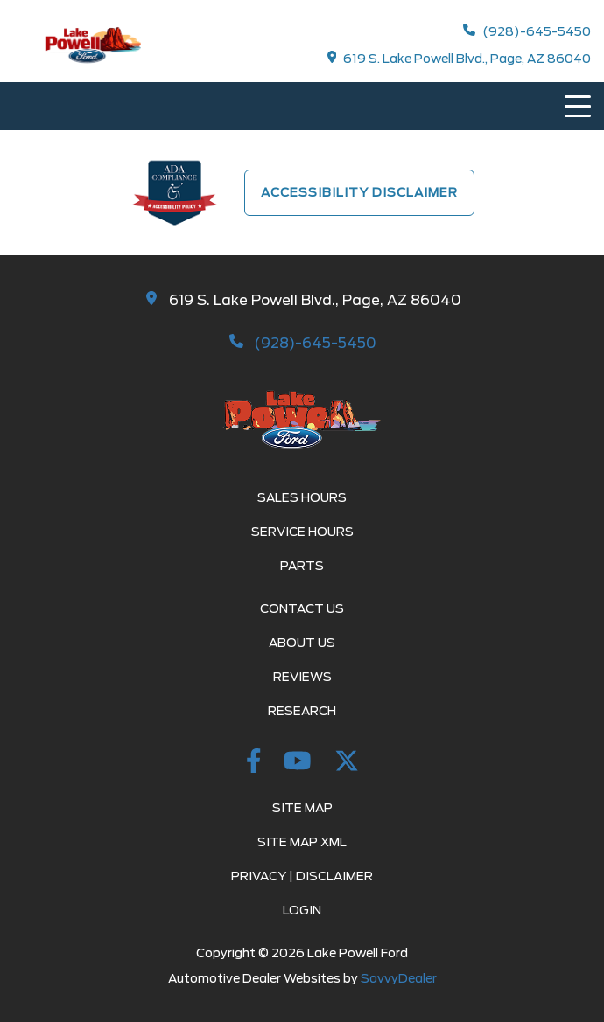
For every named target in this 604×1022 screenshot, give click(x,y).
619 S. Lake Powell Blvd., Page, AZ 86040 (459, 58)
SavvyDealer (399, 978)
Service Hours (302, 532)
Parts (302, 566)
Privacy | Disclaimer (302, 876)
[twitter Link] (346, 764)
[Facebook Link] (256, 764)
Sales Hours (302, 497)
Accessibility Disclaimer (359, 192)
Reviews (302, 677)
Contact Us (302, 608)
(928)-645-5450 (527, 31)
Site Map (302, 808)
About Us (302, 643)
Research (302, 711)
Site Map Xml (302, 842)
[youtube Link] (300, 764)
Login (302, 910)
